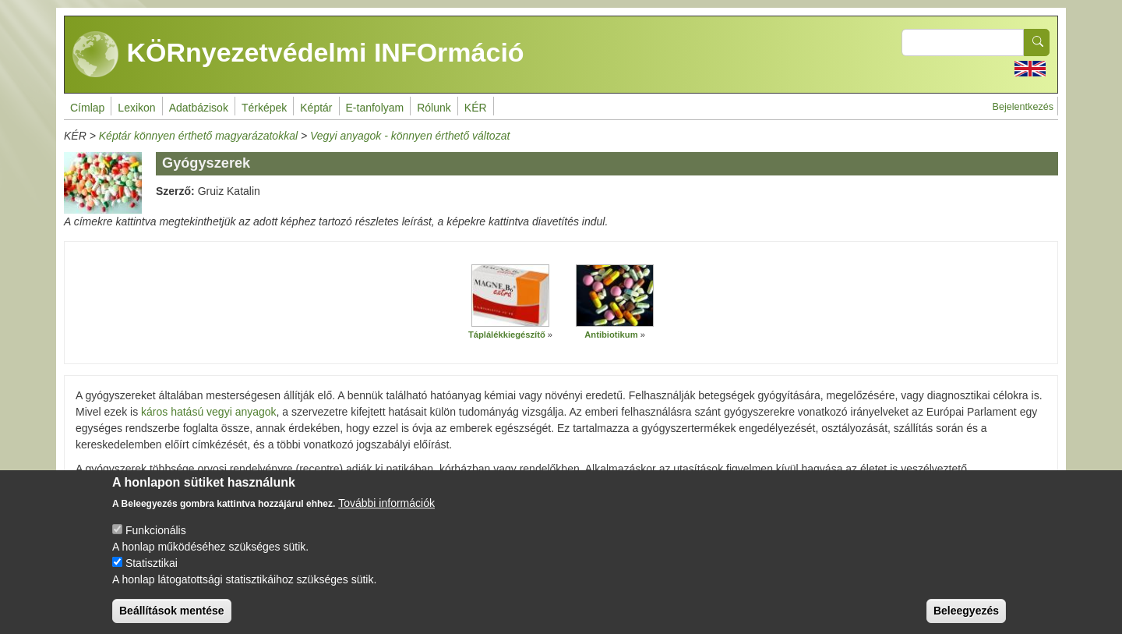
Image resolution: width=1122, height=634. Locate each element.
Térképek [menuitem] (264, 107)
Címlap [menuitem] (87, 107)
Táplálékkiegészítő (506, 334)
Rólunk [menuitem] (434, 107)
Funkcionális (155, 543)
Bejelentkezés (1023, 106)
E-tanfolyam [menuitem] (375, 107)
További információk (386, 516)
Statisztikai (151, 576)
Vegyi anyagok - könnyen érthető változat (410, 135)
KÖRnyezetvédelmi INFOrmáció (298, 54)
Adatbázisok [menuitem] (198, 107)
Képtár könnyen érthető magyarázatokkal (198, 135)
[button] (510, 295)
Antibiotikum (610, 334)
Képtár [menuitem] (316, 107)
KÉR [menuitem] (475, 107)
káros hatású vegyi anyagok (209, 412)
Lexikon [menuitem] (136, 107)
